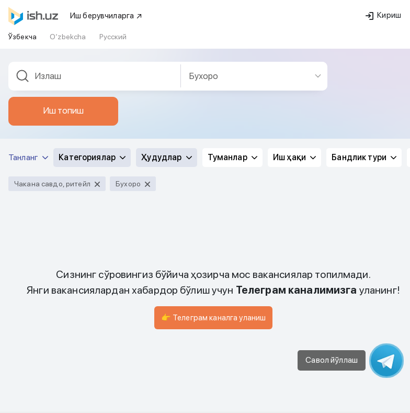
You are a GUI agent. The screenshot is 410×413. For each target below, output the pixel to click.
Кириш (383, 15)
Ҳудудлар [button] (166, 157)
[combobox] (94, 76)
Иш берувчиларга (106, 15)
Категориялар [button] (92, 157)
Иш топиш (63, 110)
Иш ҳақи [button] (294, 157)
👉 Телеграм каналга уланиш (213, 317)
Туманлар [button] (232, 157)
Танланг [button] (28, 157)
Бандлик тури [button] (364, 157)
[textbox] (94, 76)
